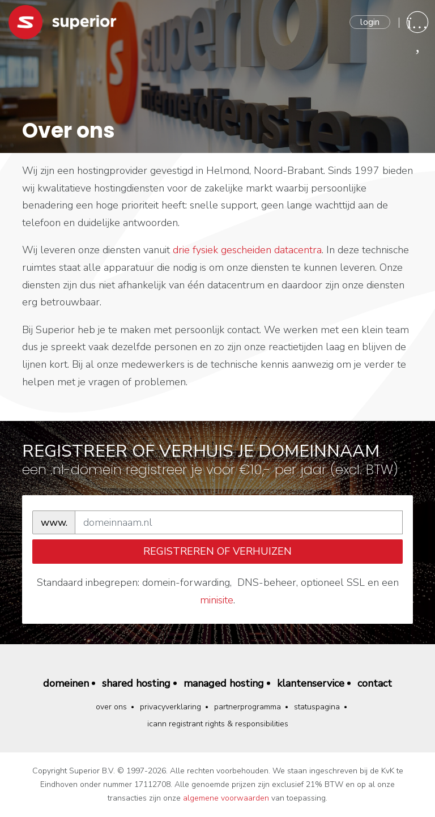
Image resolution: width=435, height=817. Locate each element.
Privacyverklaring (170, 706)
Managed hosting (224, 683)
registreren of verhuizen (217, 551)
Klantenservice (310, 683)
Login (369, 22)
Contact (374, 683)
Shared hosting (136, 683)
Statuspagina (317, 706)
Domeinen (66, 683)
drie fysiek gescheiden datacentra (247, 250)
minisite (216, 600)
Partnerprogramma (247, 706)
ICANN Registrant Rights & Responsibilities (217, 723)
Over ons (111, 706)
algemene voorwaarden (226, 798)
